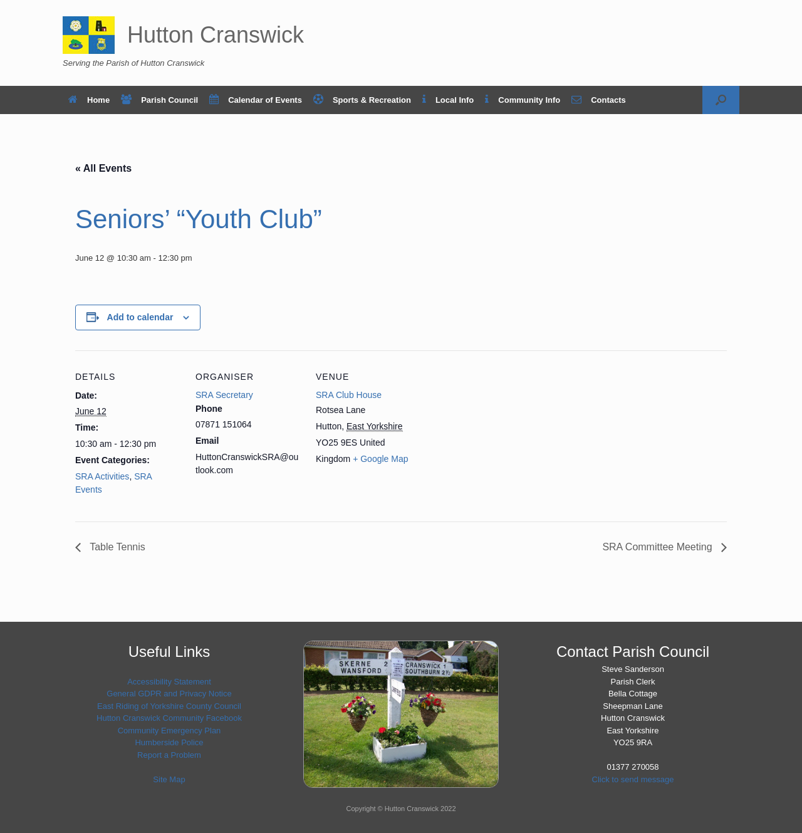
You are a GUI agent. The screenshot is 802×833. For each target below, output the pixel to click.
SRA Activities (102, 476)
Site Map (169, 779)
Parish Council (159, 100)
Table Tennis (116, 547)
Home (89, 100)
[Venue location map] (502, 436)
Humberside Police (169, 742)
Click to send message (633, 779)
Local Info (448, 100)
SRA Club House (349, 395)
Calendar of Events (255, 100)
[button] (720, 100)
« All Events (103, 168)
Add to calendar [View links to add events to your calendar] (140, 317)
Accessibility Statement (169, 681)
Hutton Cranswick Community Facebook (169, 718)
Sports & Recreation (362, 100)
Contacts (598, 100)
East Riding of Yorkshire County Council (169, 706)
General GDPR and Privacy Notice (169, 693)
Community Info (522, 100)
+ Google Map (380, 459)
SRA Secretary (224, 395)
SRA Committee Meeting (658, 547)
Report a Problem (169, 755)
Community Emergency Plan (169, 730)
